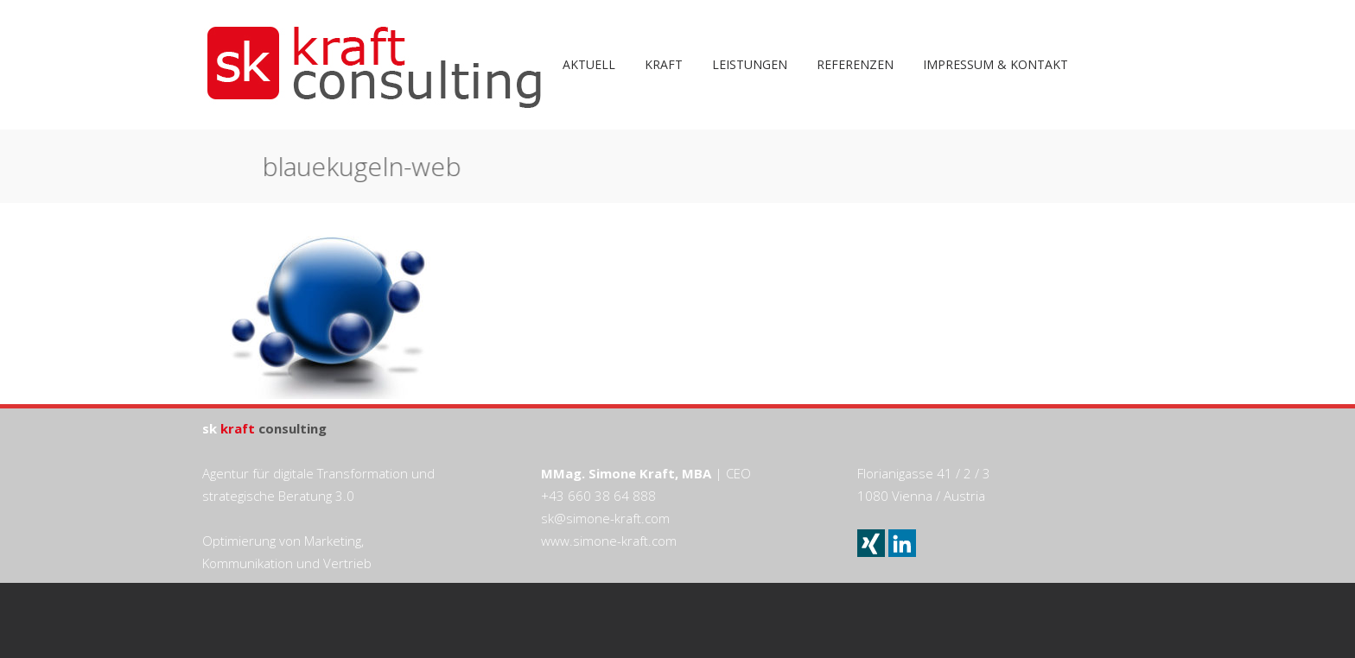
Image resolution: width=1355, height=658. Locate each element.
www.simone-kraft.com (609, 540)
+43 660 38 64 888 (598, 495)
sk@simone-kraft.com (605, 518)
